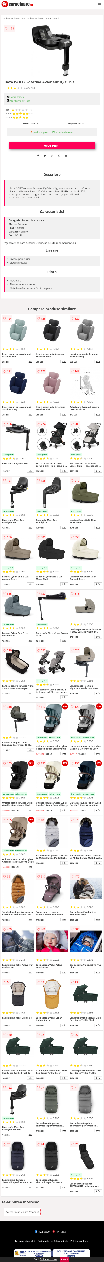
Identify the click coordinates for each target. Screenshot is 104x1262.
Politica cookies (79, 1241)
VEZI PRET (52, 145)
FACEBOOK (42, 1231)
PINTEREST (60, 1231)
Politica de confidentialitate (53, 1241)
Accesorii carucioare (15, 18)
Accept (64, 1259)
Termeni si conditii (25, 1241)
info (30, 361)
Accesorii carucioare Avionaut (44, 18)
